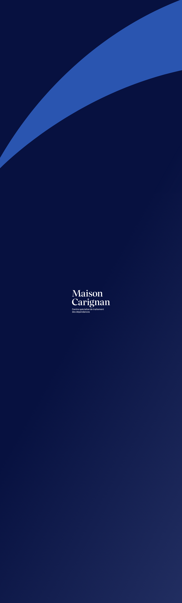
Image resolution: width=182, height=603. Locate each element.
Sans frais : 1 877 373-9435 (89, 564)
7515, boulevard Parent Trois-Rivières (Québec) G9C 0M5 (91, 540)
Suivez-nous (31, 548)
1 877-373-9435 (57, 90)
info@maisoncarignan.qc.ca (90, 551)
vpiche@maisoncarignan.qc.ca (142, 577)
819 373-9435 (82, 559)
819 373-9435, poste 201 (138, 582)
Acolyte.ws (157, 600)
